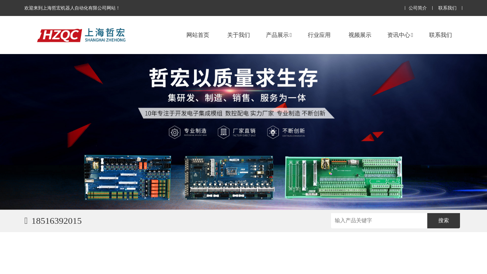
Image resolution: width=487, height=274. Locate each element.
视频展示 (360, 35)
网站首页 (197, 35)
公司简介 (418, 8)
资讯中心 (400, 35)
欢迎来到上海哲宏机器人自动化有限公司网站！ (72, 8)
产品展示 (278, 35)
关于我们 (238, 35)
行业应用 (319, 35)
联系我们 (447, 8)
